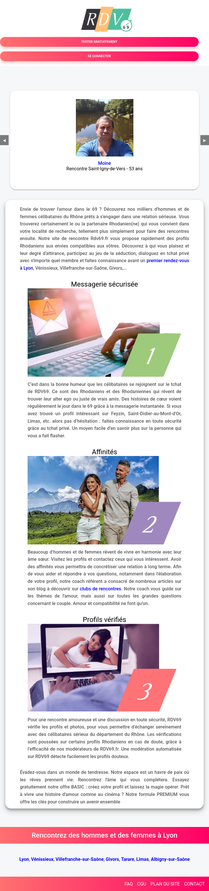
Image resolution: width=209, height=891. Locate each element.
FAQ (128, 884)
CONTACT (194, 884)
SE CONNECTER (99, 56)
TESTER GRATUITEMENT (99, 42)
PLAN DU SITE (165, 884)
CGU (141, 884)
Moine (104, 163)
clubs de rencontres (100, 589)
